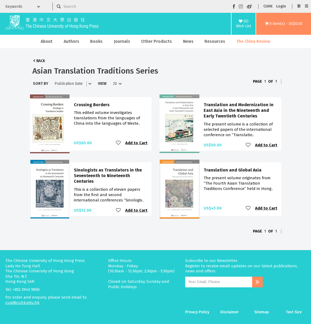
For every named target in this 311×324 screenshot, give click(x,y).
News (188, 41)
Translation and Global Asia (232, 170)
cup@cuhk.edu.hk (22, 302)
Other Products (156, 41)
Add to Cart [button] (136, 142)
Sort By (40, 83)
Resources (214, 41)
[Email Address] (218, 282)
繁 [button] (299, 6)
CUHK (267, 6)
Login (281, 6)
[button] (283, 23)
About (46, 41)
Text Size (294, 312)
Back (40, 61)
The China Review (253, 41)
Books (96, 41)
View (102, 83)
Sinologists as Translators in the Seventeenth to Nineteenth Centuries (108, 175)
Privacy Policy (197, 312)
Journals (122, 41)
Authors (71, 41)
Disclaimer (229, 312)
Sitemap (261, 312)
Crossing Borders (91, 104)
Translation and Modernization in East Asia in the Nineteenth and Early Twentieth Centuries (239, 110)
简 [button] (306, 6)
